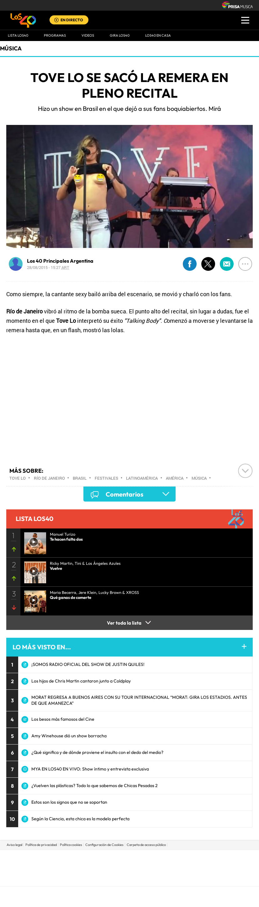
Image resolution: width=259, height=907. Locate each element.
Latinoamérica (142, 478)
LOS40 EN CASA (158, 35)
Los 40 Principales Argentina (60, 261)
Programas (55, 35)
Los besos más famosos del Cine (62, 719)
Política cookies (71, 845)
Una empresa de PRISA (129, 864)
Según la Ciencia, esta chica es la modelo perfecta (80, 819)
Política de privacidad (41, 845)
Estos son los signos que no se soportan (69, 802)
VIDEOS (88, 35)
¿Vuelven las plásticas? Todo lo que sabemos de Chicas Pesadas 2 (94, 785)
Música (11, 48)
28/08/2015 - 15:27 (48, 267)
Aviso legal (14, 845)
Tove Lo (17, 478)
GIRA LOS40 (120, 35)
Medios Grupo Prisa (129, 879)
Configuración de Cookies (104, 845)
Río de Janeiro (49, 478)
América (174, 478)
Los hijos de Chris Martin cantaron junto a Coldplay (81, 681)
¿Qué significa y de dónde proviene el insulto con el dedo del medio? (97, 752)
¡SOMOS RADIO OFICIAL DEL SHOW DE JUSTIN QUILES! (88, 664)
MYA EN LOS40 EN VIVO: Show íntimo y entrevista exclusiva (90, 769)
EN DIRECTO (72, 20)
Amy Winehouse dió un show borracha (69, 736)
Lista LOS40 (18, 35)
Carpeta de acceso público (146, 845)
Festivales (106, 478)
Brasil (80, 478)
